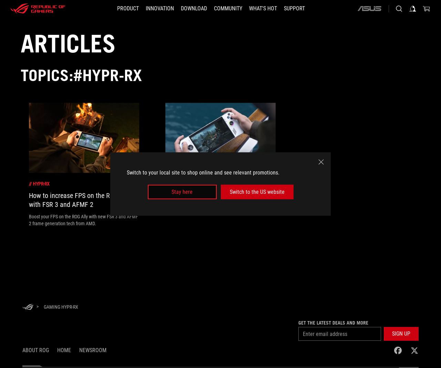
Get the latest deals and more (333, 323)
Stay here (182, 192)
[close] (321, 162)
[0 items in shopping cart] (426, 8)
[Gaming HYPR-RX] (61, 307)
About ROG (35, 350)
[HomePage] (27, 307)
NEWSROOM (92, 350)
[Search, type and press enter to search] (399, 8)
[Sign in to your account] (413, 8)
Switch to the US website (257, 192)
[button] (128, 8)
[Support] (294, 8)
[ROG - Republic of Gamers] (37, 8)
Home (64, 350)
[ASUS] (369, 8)
